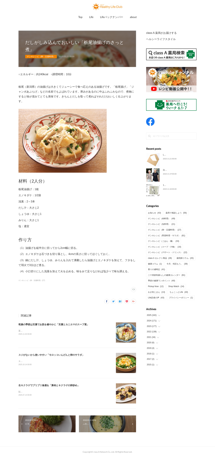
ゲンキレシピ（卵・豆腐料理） (41, 56)
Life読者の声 (156, 297)
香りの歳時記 (156, 269)
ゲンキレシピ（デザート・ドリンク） (167, 252)
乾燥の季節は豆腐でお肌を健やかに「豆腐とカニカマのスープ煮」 (53, 324)
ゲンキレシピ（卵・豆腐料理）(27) (31, 280)
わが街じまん (156, 292)
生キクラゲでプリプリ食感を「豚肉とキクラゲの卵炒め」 (49, 385)
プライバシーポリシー (181, 297)
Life (91, 17)
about (133, 17)
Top (80, 17)
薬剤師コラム (185, 258)
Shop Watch (176, 286)
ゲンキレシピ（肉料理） (161, 218)
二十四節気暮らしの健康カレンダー (166, 275)
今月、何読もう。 (177, 264)
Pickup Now (156, 286)
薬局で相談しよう (176, 213)
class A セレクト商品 (160, 258)
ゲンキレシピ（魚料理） (161, 224)
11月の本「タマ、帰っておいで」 (178, 185)
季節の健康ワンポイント (161, 280)
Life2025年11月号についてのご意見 (179, 155)
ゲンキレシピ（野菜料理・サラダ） (166, 235)
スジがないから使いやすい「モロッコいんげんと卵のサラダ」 (51, 355)
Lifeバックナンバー (111, 17)
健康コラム (155, 264)
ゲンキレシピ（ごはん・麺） (163, 241)
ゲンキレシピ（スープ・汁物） (164, 247)
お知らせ (154, 213)
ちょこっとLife (179, 292)
